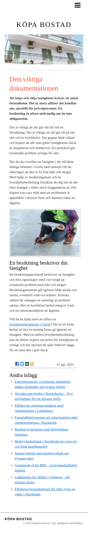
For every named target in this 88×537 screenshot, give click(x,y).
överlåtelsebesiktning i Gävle (29, 324)
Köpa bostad (44, 24)
